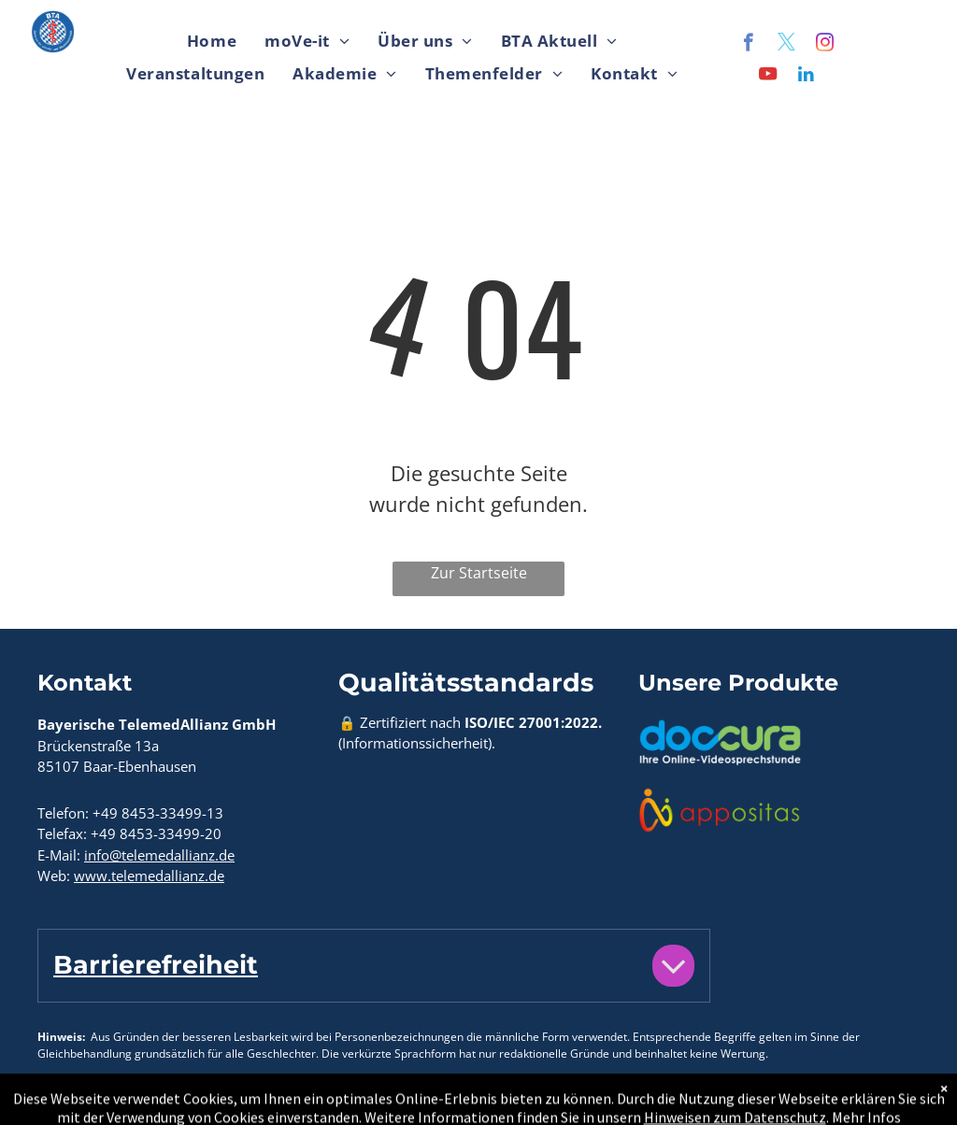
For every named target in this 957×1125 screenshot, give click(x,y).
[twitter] (786, 45)
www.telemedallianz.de (149, 875)
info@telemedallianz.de (159, 855)
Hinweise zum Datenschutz (306, 1099)
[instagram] (824, 45)
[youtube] (767, 77)
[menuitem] (211, 41)
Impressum (151, 1099)
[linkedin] (806, 77)
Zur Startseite (479, 572)
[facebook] (748, 45)
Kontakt (65, 1099)
